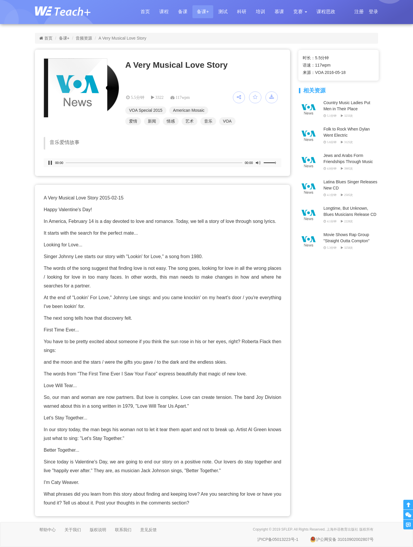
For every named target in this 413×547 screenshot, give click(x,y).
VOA (227, 121)
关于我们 (73, 529)
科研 (241, 11)
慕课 (279, 11)
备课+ (203, 11)
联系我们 (123, 529)
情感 (171, 121)
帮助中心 (47, 529)
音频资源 (84, 38)
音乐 (208, 121)
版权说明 (98, 529)
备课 (182, 11)
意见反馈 (148, 529)
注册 (359, 11)
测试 (223, 11)
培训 (260, 11)
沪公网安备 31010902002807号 (342, 539)
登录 (373, 11)
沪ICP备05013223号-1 (277, 539)
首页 (145, 11)
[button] (300, 11)
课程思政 (325, 11)
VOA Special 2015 (146, 110)
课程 (164, 11)
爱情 (133, 121)
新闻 (152, 121)
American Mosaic (188, 110)
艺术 (189, 121)
